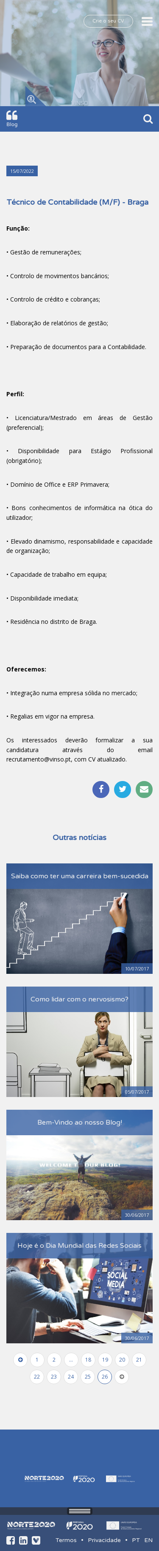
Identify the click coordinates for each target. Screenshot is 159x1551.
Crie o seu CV (108, 21)
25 (88, 1376)
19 (105, 1359)
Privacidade (104, 1540)
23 (54, 1376)
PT (136, 1540)
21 (139, 1359)
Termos (66, 1540)
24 (71, 1376)
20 (122, 1359)
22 (37, 1376)
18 (88, 1359)
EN (148, 1540)
